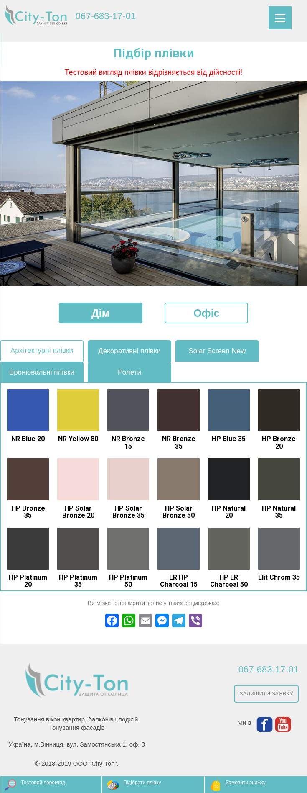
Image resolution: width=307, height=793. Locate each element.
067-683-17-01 (106, 16)
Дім (100, 313)
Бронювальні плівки (41, 372)
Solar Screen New (217, 351)
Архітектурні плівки (41, 350)
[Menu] (280, 17)
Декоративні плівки (129, 351)
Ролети (129, 372)
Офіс (206, 313)
